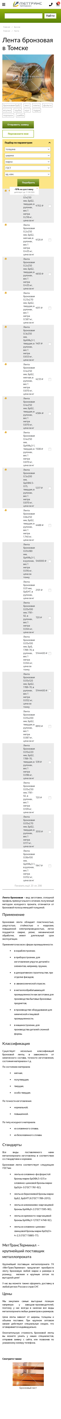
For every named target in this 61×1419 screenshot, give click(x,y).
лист (27, 105)
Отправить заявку (18, 124)
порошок (8, 115)
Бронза (17, 27)
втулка (7, 110)
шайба (20, 115)
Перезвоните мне (18, 133)
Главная (6, 27)
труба (18, 110)
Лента (16, 31)
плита (36, 105)
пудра (37, 110)
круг (27, 110)
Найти (50, 15)
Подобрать (28, 182)
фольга (47, 105)
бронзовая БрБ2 (12, 105)
